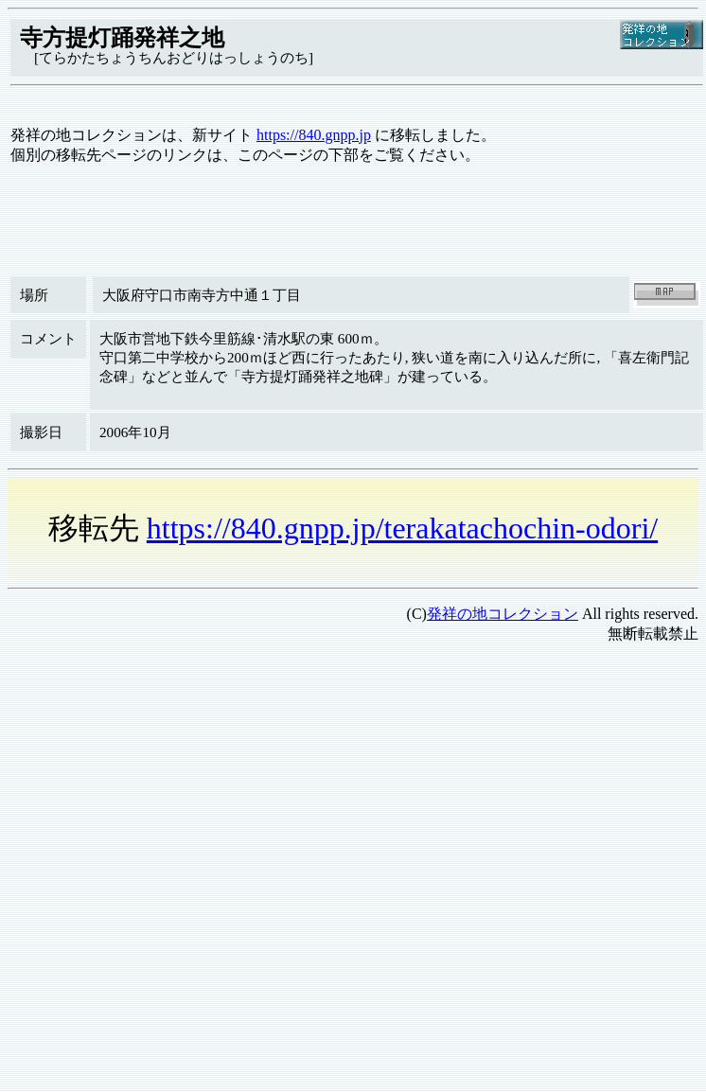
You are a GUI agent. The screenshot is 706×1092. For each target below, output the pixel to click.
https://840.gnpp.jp (313, 135)
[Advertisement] (177, 837)
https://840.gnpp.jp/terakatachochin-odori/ (402, 528)
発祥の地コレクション (502, 614)
